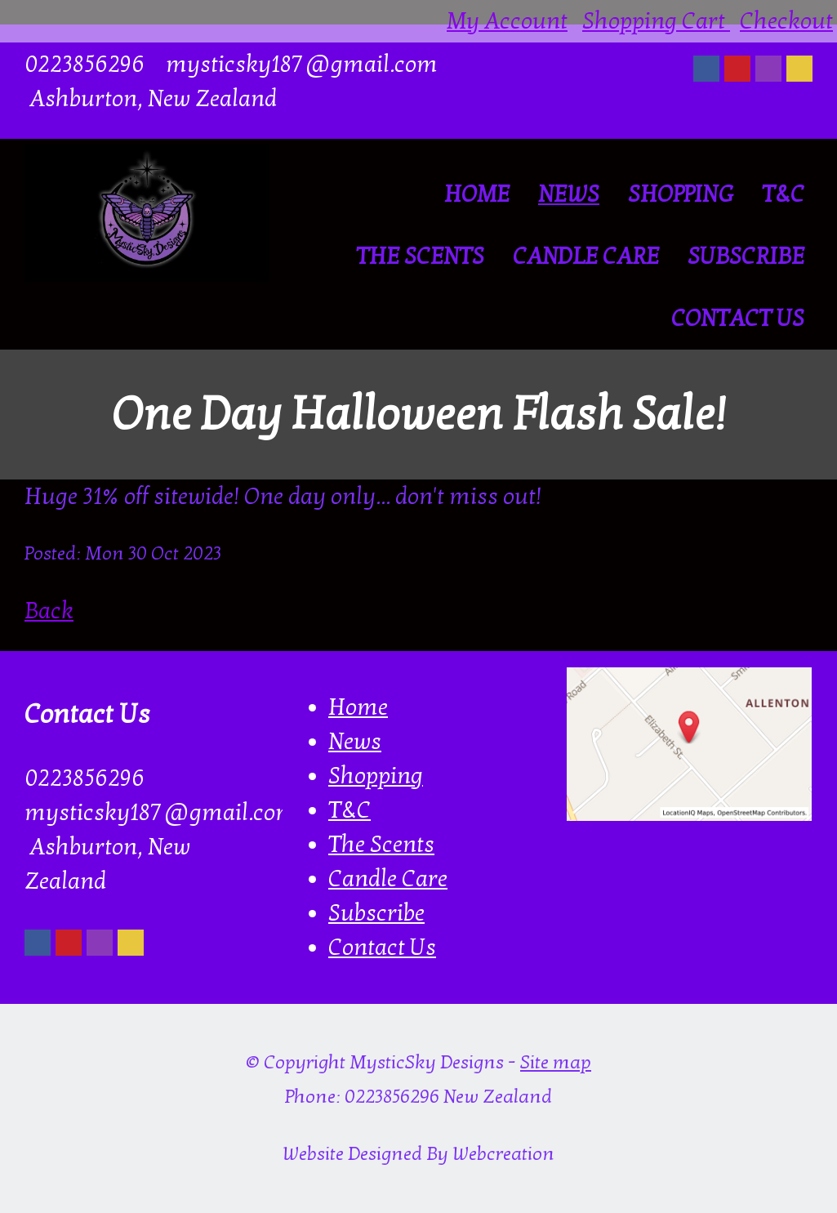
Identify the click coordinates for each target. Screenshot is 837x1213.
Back (48, 611)
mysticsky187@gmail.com (302, 64)
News (568, 194)
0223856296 (84, 64)
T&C (783, 194)
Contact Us (737, 318)
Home (477, 194)
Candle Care (586, 256)
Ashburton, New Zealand (150, 99)
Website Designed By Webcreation (418, 1154)
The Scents (420, 256)
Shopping (680, 194)
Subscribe (746, 256)
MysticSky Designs (426, 1062)
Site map (555, 1062)
